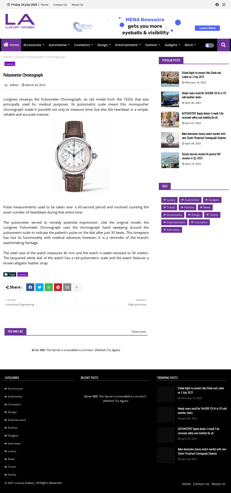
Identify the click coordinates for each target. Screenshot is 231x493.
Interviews (173, 230)
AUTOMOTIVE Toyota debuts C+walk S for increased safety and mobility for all (203, 116)
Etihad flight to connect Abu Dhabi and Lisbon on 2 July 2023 (201, 75)
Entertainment (126, 45)
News (206, 207)
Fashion (151, 45)
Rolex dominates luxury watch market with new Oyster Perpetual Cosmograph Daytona (204, 136)
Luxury (20, 57)
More (189, 45)
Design (102, 45)
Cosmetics (82, 45)
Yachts (214, 215)
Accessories (32, 45)
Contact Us (60, 5)
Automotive (58, 45)
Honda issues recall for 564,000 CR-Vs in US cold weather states (204, 95)
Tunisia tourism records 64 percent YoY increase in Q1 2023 (201, 156)
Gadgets (171, 45)
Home (45, 5)
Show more (139, 331)
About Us (77, 5)
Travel (171, 207)
